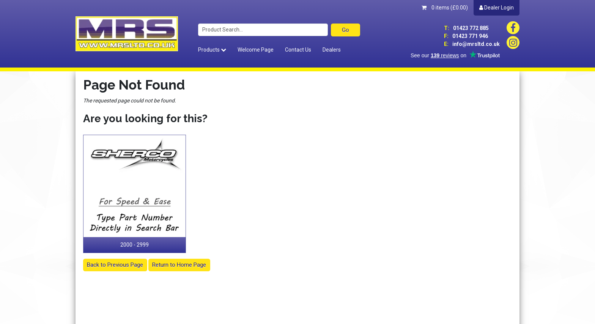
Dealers (332, 50)
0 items (445, 8)
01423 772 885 (466, 28)
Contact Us (298, 50)
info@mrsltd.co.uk (472, 44)
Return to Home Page (179, 264)
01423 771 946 (466, 36)
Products (212, 50)
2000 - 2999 (134, 245)
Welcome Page (256, 50)
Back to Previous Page (115, 264)
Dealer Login (496, 8)
